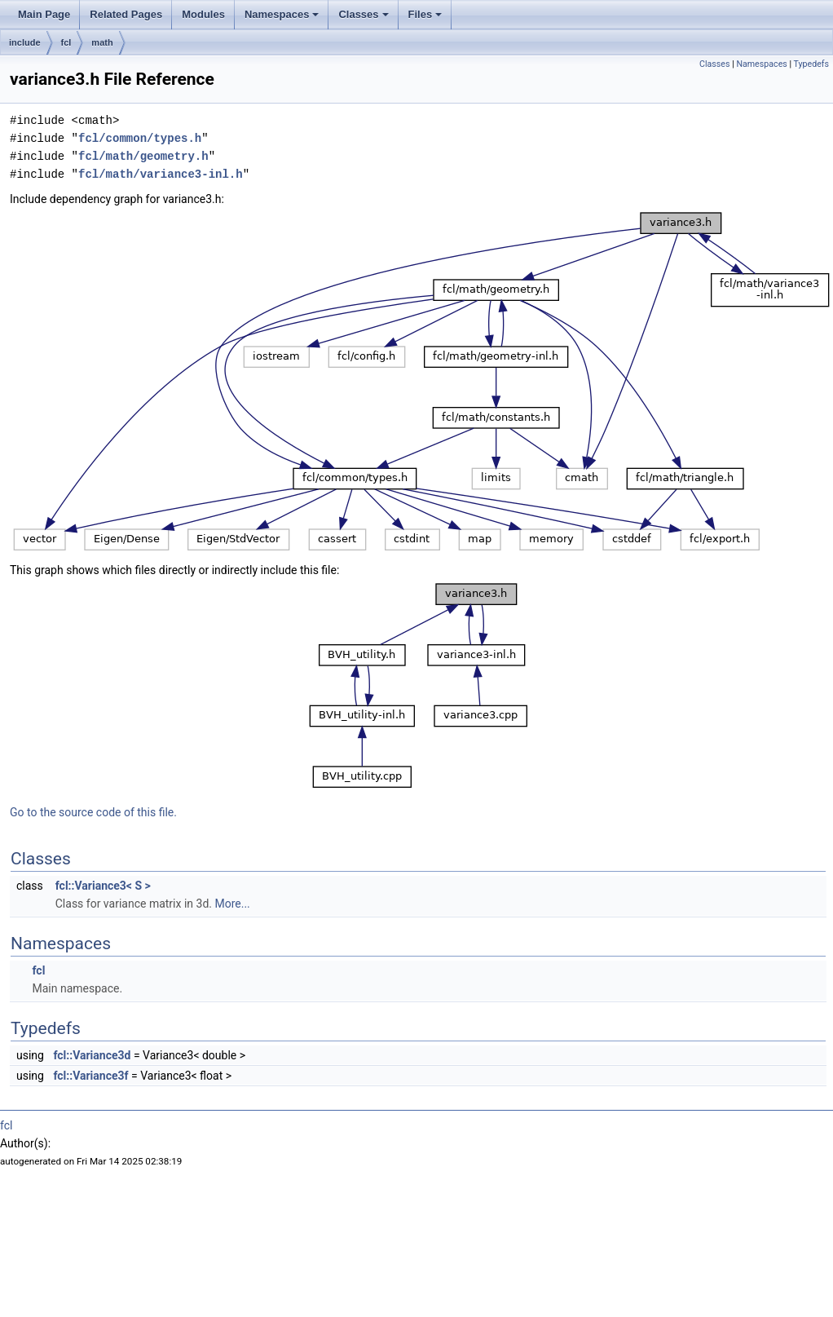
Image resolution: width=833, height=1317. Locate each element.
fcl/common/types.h (139, 138)
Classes (363, 14)
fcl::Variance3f (90, 1075)
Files (425, 14)
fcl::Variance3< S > (103, 885)
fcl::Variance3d (91, 1055)
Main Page (44, 14)
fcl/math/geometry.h (143, 156)
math (101, 42)
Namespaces (282, 14)
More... (231, 903)
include (25, 42)
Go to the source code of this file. (93, 812)
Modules (203, 14)
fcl (66, 42)
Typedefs (811, 64)
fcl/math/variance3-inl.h (160, 174)
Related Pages (126, 14)
